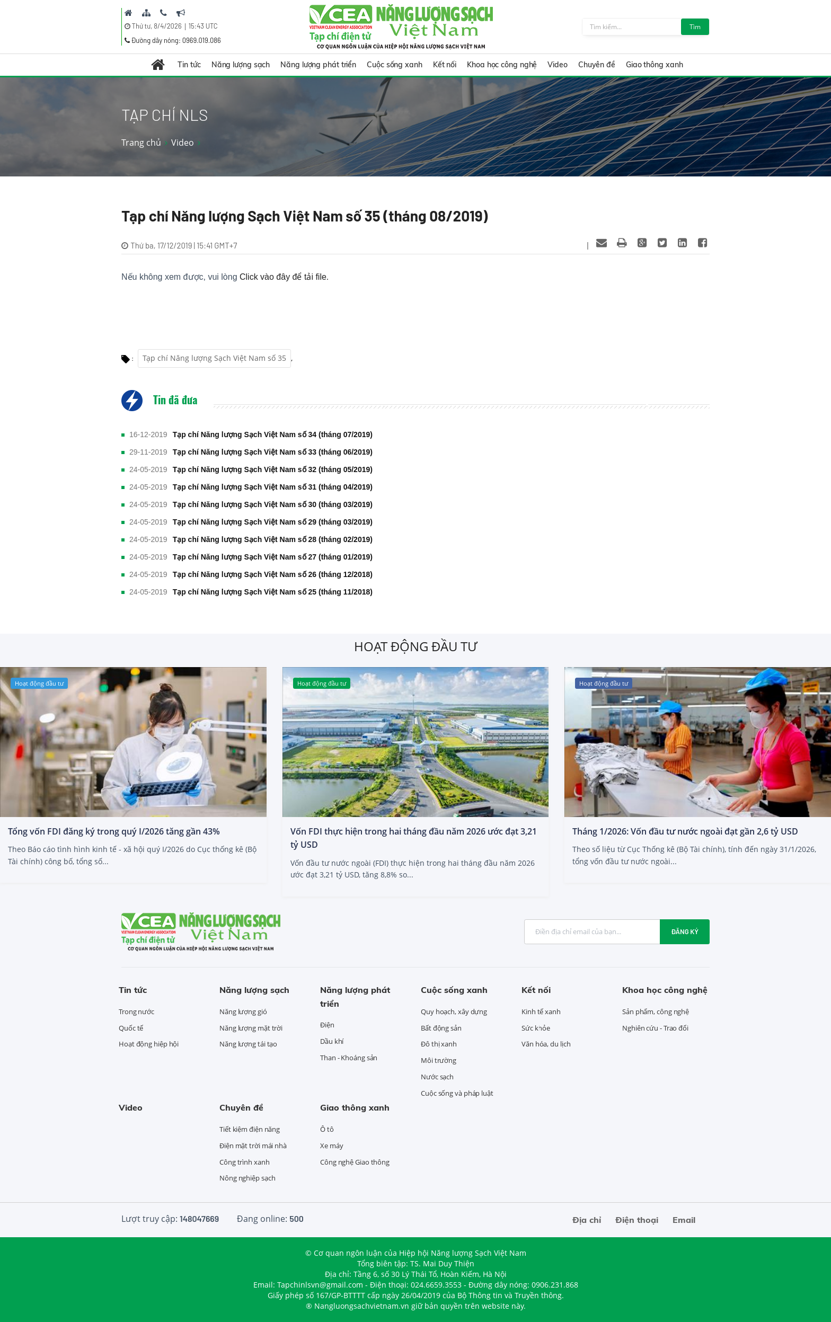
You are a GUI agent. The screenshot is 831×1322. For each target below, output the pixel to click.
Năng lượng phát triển (318, 64)
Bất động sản (441, 1028)
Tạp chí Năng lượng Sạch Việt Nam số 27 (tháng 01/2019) (273, 557)
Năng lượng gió (243, 1011)
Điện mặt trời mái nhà (253, 1145)
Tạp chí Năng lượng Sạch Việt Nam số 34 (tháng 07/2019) (273, 434)
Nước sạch (437, 1076)
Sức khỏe (535, 1028)
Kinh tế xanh (541, 1011)
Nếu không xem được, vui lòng (225, 276)
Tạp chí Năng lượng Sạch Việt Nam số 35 (214, 358)
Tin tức (189, 64)
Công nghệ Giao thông (355, 1162)
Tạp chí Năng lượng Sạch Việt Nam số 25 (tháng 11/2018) (273, 592)
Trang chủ (141, 142)
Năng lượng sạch (240, 64)
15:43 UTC (203, 26)
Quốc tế (131, 1028)
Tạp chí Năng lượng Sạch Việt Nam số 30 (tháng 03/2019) (273, 504)
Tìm (695, 26)
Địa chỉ (586, 1219)
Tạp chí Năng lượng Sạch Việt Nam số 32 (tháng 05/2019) (273, 469)
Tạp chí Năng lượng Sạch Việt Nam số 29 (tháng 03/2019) (273, 522)
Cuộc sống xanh (394, 64)
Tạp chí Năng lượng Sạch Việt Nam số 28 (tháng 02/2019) (273, 539)
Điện (327, 1025)
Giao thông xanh (654, 64)
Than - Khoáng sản (348, 1057)
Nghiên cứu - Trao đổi (655, 1028)
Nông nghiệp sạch (247, 1178)
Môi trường (438, 1060)
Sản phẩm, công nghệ (655, 1011)
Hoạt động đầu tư (415, 646)
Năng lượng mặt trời (250, 1028)
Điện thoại (636, 1219)
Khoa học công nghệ (502, 64)
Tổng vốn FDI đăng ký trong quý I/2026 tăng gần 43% (114, 831)
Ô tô (327, 1129)
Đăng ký (685, 931)
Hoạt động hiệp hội (149, 1044)
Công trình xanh (244, 1162)
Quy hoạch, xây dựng (454, 1011)
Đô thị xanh (439, 1044)
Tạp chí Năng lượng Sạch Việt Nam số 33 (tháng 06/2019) (273, 452)
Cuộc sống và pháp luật (457, 1093)
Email (684, 1219)
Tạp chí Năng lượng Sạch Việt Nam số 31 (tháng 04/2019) (273, 487)
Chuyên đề (596, 64)
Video (557, 64)
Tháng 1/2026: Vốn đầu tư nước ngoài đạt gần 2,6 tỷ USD (685, 831)
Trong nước (136, 1011)
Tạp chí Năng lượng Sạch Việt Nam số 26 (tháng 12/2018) (273, 574)
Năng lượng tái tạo (248, 1044)
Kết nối (444, 64)
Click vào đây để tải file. (284, 276)
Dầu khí (331, 1041)
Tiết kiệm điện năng (249, 1129)
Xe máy (331, 1145)
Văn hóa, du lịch (545, 1044)
